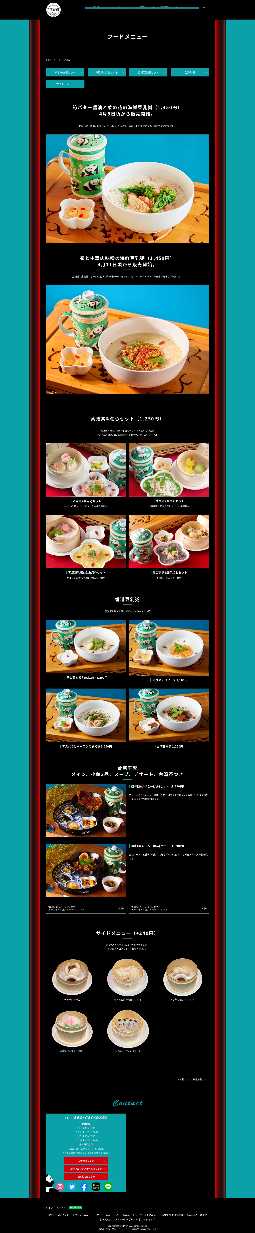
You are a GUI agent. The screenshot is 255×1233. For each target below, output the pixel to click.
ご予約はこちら (86, 1160)
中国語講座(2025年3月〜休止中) (191, 1214)
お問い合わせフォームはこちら (86, 1168)
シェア (49, 1207)
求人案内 (106, 1219)
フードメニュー (165, 13)
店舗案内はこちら (86, 1176)
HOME (49, 59)
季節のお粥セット (65, 72)
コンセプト (96, 13)
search (208, 10)
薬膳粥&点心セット (106, 72)
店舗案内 (187, 13)
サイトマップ (148, 1219)
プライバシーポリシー (126, 1219)
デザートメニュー (142, 13)
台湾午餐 (190, 72)
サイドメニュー (65, 84)
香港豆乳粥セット (148, 72)
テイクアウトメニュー (146, 1214)
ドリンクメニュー (119, 13)
